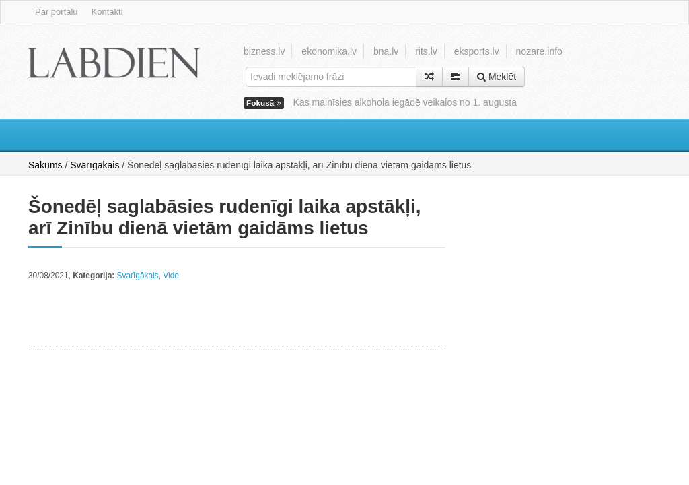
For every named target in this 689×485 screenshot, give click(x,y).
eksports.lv (476, 51)
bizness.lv (264, 51)
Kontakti (107, 12)
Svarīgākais (94, 165)
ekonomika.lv (329, 51)
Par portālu (56, 12)
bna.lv (385, 51)
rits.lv (426, 51)
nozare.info (539, 51)
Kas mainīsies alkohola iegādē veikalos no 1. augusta (405, 102)
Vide (171, 275)
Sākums (45, 165)
